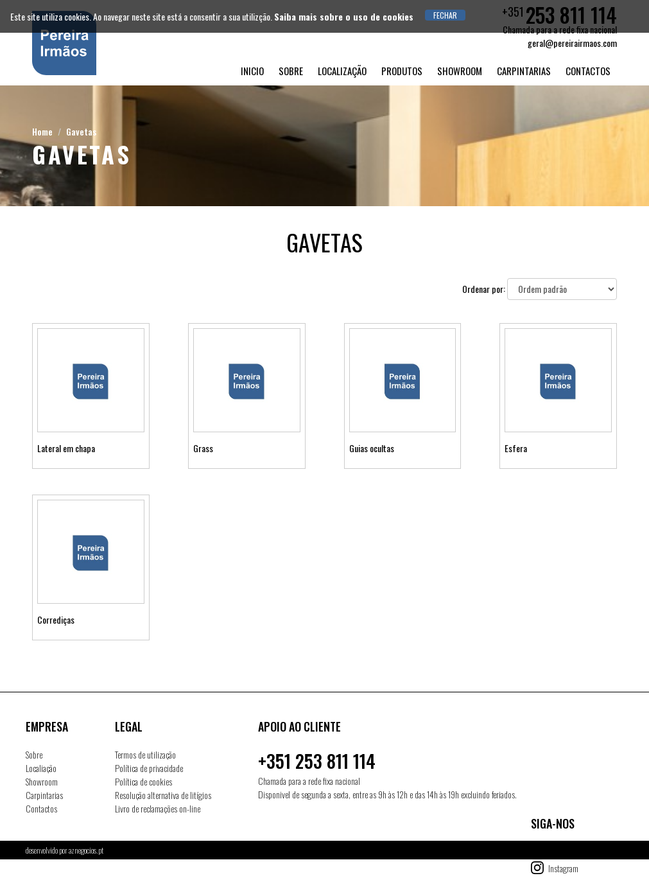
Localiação (41, 768)
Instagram (563, 868)
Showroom (459, 71)
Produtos (401, 71)
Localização (342, 71)
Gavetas (81, 131)
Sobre (291, 71)
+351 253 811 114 (317, 761)
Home (42, 131)
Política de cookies (143, 781)
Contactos (588, 71)
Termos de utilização (145, 754)
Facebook (562, 851)
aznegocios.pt (86, 850)
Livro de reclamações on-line (157, 808)
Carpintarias (524, 71)
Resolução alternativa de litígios (163, 795)
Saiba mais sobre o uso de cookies (343, 16)
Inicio (252, 71)
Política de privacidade (149, 768)
